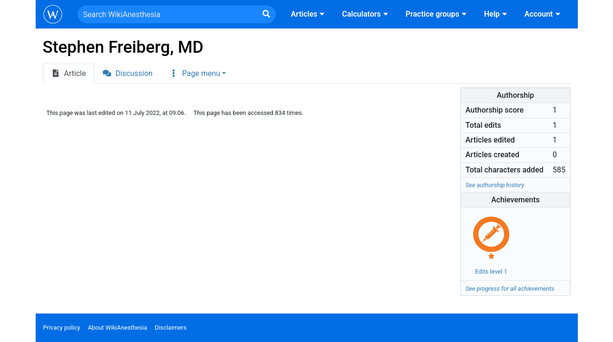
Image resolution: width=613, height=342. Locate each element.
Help (496, 14)
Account (544, 14)
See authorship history (495, 185)
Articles (309, 14)
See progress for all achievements (510, 288)
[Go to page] (266, 14)
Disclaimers (170, 327)
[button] (197, 74)
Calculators (366, 14)
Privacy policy (61, 327)
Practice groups (437, 14)
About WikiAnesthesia (117, 327)
